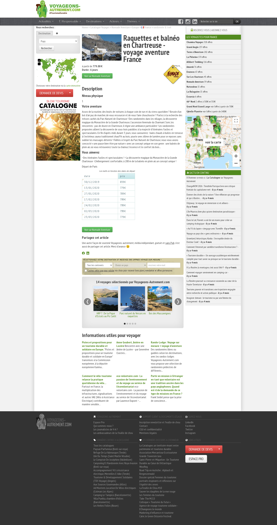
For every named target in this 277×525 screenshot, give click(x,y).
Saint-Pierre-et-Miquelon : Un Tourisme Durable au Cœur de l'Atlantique (159, 461)
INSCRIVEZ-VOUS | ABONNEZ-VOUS (210, 30)
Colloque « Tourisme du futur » (154, 502)
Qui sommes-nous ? (103, 426)
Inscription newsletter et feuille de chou (159, 422)
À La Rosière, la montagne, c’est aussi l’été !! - (212, 267)
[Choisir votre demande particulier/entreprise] (70, 93)
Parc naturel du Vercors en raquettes (133, 314)
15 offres (196, 86)
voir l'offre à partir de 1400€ (206, 111)
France (148, 27)
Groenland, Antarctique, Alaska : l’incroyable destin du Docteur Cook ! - (209, 240)
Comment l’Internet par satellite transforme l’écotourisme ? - (212, 248)
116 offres (199, 62)
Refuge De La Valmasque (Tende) (109, 452)
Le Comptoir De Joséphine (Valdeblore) (112, 459)
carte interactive (73, 85)
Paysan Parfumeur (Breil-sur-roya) (110, 449)
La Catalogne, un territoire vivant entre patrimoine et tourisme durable (159, 447)
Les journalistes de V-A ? (105, 429)
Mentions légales (148, 433)
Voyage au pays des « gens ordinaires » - (210, 233)
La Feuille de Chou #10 (150, 488)
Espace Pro (99, 422)
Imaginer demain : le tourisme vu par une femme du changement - (209, 299)
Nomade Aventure (121, 27)
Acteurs (116, 21)
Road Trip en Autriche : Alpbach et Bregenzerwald (156, 471)
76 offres (194, 66)
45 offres (199, 76)
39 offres (199, 81)
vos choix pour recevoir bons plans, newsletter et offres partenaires (128, 270)
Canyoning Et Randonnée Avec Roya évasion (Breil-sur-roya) (115, 464)
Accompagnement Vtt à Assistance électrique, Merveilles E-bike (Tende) (111, 471)
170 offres (197, 57)
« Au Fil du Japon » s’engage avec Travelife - (211, 228)
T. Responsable (70, 21)
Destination (45, 33)
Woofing (143, 466)
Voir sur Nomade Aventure (97, 76)
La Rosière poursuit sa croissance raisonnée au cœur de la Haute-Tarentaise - (212, 282)
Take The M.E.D (147, 498)
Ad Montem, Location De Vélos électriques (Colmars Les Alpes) (114, 489)
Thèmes (133, 21)
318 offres (199, 42)
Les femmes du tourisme (151, 495)
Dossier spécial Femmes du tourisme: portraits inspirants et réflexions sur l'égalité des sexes (158, 480)
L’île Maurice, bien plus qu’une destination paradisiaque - (211, 213)
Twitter (189, 429)
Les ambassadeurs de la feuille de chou (113, 433)
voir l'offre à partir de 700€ (210, 106)
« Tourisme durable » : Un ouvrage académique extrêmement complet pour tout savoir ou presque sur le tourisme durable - (213, 259)
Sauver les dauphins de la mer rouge (157, 491)
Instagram (190, 433)
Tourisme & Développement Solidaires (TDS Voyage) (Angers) (112, 479)
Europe (135, 27)
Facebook (190, 426)
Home (85, 27)
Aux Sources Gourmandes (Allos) (109, 484)
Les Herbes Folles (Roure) (106, 505)
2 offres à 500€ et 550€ (201, 101)
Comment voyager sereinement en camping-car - (207, 274)
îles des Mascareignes (160, 313)
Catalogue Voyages (100, 27)
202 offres (200, 52)
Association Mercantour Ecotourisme (158, 452)
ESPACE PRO (196, 459)
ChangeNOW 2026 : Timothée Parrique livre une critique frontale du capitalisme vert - (211, 187)
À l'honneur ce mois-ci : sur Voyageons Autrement (210, 179)
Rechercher (46, 48)
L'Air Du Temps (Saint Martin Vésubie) (111, 456)
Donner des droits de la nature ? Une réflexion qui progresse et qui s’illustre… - (213, 196)
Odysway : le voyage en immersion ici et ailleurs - (208, 204)
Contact (143, 426)
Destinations (95, 21)
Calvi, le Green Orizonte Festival (155, 516)
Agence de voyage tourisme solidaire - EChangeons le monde (158, 507)
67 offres (194, 71)
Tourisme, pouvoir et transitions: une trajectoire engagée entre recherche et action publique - (211, 291)
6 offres (194, 96)
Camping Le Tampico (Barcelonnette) (112, 495)
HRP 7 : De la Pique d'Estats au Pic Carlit (105, 314)
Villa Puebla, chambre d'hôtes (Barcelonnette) (108, 500)
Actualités (46, 21)
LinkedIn (189, 422)
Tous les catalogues (103, 445)
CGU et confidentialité (150, 429)
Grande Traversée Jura (150, 456)
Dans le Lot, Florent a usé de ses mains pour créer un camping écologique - (209, 221)
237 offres (197, 47)
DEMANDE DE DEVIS (51, 93)
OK (237, 21)
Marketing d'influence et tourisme (156, 512)
